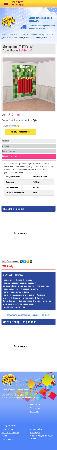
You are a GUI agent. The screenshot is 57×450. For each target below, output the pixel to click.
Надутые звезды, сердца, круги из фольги (18, 295)
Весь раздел (20, 233)
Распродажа (7, 280)
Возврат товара (7, 439)
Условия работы (36, 429)
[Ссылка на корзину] (43, 4)
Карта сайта (34, 412)
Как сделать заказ (8, 426)
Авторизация (35, 405)
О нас (32, 426)
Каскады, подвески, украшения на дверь (18, 283)
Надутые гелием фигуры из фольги (16, 292)
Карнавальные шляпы (29, 289)
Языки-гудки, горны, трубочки (14, 307)
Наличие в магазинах (10, 156)
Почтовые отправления (10, 433)
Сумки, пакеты (28, 298)
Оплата (4, 436)
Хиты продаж (35, 433)
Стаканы (16, 298)
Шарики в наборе (25, 301)
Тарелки (40, 298)
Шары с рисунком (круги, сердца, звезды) (19, 304)
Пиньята (19, 280)
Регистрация (35, 408)
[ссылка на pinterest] (53, 383)
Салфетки (41, 295)
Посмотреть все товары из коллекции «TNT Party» (28, 315)
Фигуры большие (9, 301)
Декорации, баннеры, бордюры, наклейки (18, 286)
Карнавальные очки (10, 289)
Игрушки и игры (43, 286)
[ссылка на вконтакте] (53, 376)
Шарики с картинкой (43, 301)
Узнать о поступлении (20, 132)
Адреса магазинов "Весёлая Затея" (14, 389)
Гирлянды (28, 280)
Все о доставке (7, 429)
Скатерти (6, 298)
